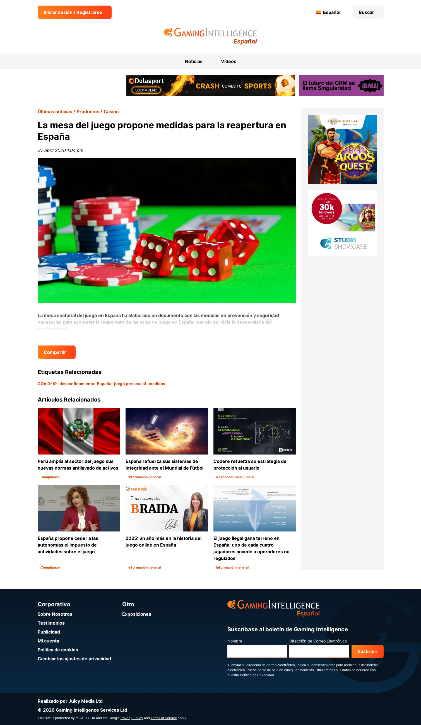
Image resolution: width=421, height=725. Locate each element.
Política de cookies (58, 649)
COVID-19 (47, 383)
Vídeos (228, 61)
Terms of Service (164, 718)
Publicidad (49, 632)
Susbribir (367, 651)
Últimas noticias (55, 111)
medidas (157, 383)
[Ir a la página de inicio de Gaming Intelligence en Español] (210, 36)
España (104, 383)
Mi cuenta (48, 641)
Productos (88, 111)
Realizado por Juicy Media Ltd (70, 701)
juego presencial (130, 383)
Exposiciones (136, 614)
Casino (111, 111)
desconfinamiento (76, 383)
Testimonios (51, 623)
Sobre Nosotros (55, 614)
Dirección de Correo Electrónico (318, 641)
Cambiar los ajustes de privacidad (74, 658)
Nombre (234, 641)
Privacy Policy (132, 718)
